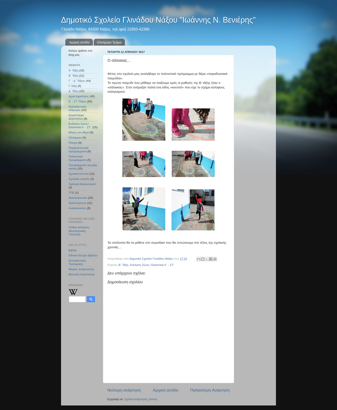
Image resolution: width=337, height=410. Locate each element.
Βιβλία (73, 250)
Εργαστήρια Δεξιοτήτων (76, 117)
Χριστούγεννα (77, 203)
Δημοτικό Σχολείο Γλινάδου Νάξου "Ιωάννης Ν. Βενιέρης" (158, 19)
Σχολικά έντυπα (79, 173)
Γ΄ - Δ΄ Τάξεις (77, 80)
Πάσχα (73, 142)
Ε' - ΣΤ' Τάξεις (77, 101)
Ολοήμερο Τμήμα (109, 42)
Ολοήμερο (75, 137)
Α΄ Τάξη (73, 70)
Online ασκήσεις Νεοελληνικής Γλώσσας (79, 231)
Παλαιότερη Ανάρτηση (210, 390)
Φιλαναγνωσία (78, 197)
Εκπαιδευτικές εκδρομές (78, 108)
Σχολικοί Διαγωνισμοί (82, 184)
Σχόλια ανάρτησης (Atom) (140, 399)
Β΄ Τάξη (123, 265)
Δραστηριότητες (79, 96)
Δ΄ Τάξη (73, 91)
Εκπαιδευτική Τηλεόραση (77, 262)
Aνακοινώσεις (77, 208)
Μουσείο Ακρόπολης (82, 274)
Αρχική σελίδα (79, 42)
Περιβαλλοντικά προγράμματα (78, 149)
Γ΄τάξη (73, 86)
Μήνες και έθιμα (79, 132)
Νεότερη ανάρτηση (124, 390)
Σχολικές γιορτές (79, 178)
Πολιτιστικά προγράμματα (77, 158)
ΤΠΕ (71, 192)
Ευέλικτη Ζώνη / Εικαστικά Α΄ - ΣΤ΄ (152, 265)
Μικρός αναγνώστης (82, 269)
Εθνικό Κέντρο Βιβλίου (83, 255)
